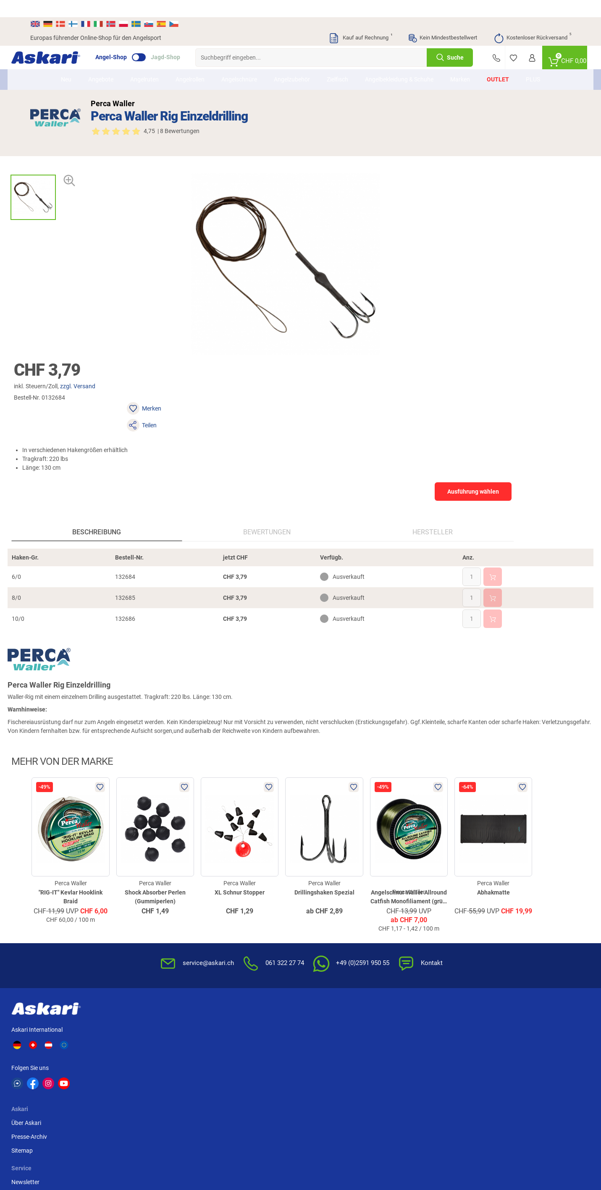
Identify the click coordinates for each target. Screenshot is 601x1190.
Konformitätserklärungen (338, 958)
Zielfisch (337, 62)
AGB (403, 889)
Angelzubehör (292, 62)
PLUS (533, 62)
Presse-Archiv (156, 903)
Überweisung (506, 889)
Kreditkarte (503, 903)
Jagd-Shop (184, 40)
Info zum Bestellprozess (336, 917)
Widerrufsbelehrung (423, 903)
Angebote (100, 62)
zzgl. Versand (378, 142)
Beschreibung (76, 382)
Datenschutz (413, 917)
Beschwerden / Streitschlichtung (419, 972)
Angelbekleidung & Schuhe (399, 62)
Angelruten (144, 62)
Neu (66, 62)
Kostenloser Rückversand (532, 21)
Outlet (498, 62)
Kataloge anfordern (239, 903)
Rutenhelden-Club (237, 917)
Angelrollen (190, 62)
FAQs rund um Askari (332, 889)
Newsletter (228, 889)
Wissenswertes (324, 903)
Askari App (228, 931)
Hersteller (254, 382)
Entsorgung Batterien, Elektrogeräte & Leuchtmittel (434, 935)
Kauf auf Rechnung (360, 21)
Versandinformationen (59, 1146)
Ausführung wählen (488, 214)
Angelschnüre (239, 62)
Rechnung (502, 931)
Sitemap (149, 917)
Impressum (412, 953)
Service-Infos (322, 931)
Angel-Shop (130, 40)
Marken (460, 62)
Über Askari (153, 889)
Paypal (498, 917)
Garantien (318, 945)
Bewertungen (167, 382)
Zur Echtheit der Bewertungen (344, 972)
